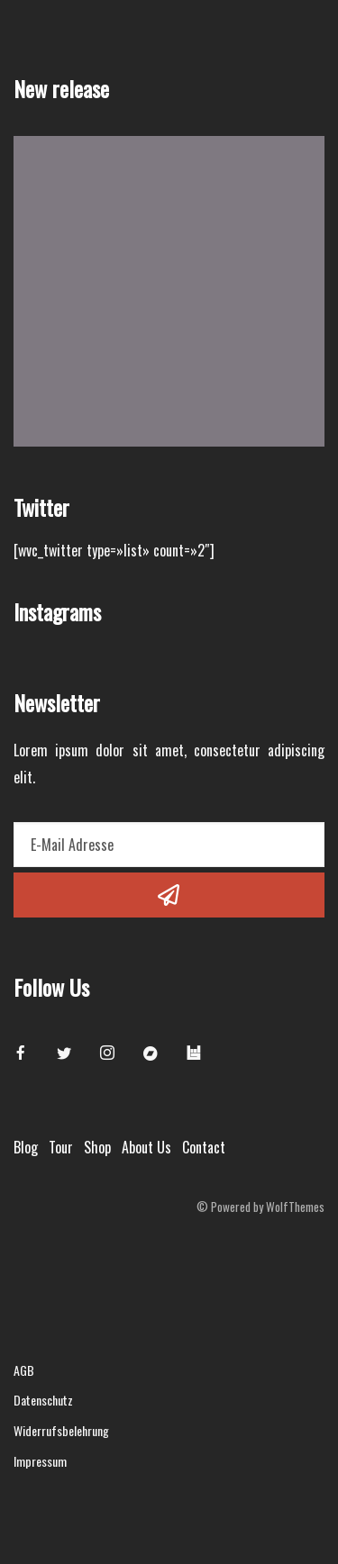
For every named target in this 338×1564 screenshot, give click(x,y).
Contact (203, 1147)
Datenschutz (43, 1399)
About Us (146, 1147)
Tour (61, 1147)
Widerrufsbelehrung (61, 1430)
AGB (24, 1370)
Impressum (40, 1460)
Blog (26, 1147)
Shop (97, 1147)
